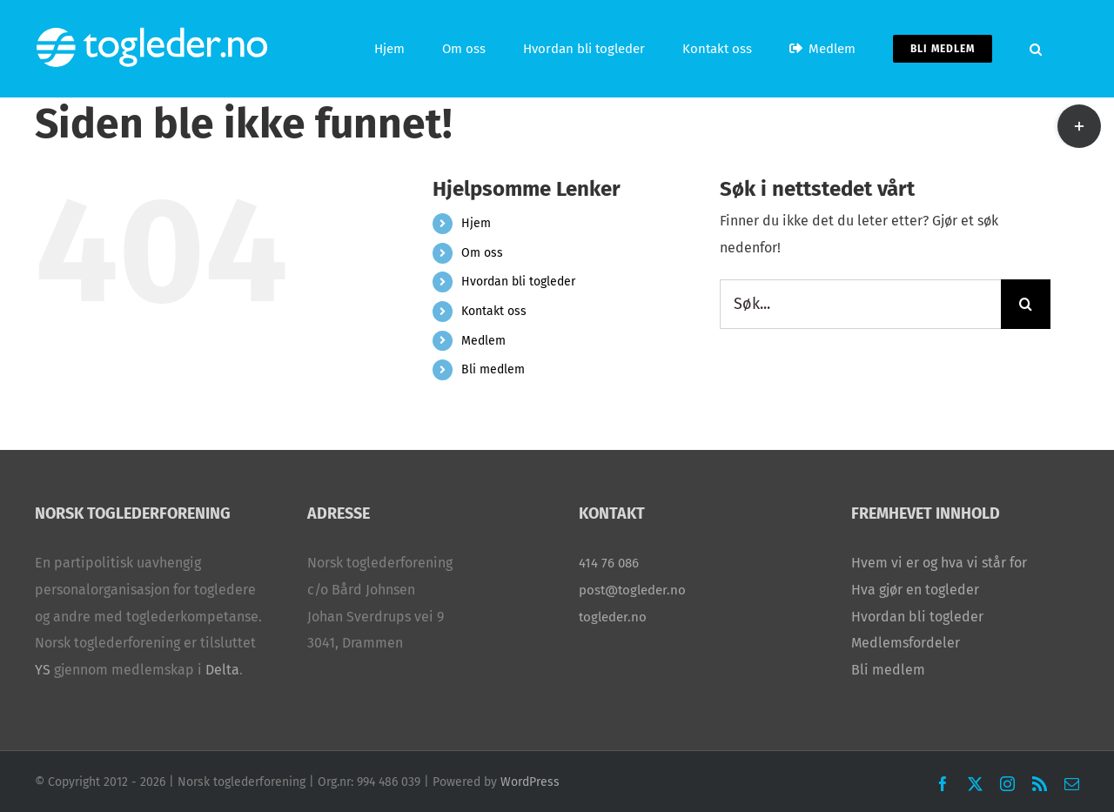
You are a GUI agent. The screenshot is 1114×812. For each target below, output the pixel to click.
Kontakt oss (494, 311)
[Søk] (1025, 304)
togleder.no (613, 617)
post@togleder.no (632, 590)
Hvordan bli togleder (518, 281)
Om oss (482, 252)
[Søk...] (860, 304)
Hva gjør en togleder (915, 589)
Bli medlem (493, 369)
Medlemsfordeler (905, 642)
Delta (222, 669)
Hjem (476, 223)
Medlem (483, 340)
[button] (1036, 48)
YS (42, 669)
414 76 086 (609, 563)
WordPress (530, 782)
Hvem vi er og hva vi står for (939, 562)
